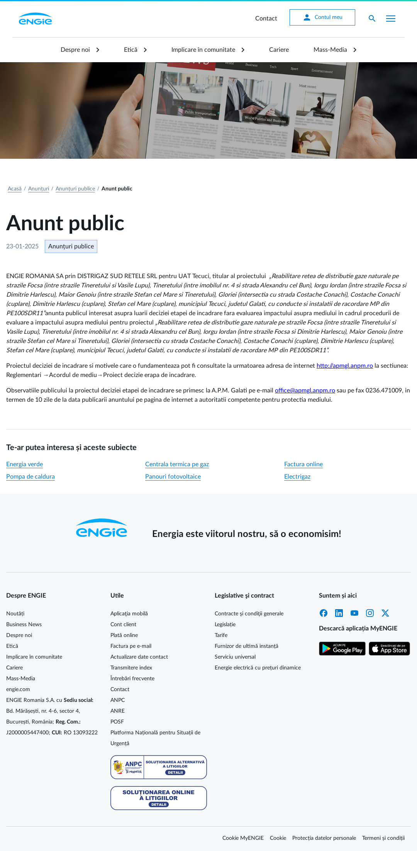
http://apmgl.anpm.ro (345, 366)
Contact (266, 18)
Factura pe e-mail (130, 646)
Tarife (221, 635)
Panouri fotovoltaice (173, 477)
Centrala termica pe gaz (177, 464)
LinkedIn (339, 613)
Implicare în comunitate (203, 50)
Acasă (15, 189)
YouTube (354, 613)
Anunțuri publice (75, 189)
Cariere (279, 50)
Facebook (323, 613)
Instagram (370, 613)
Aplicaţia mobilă (129, 614)
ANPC (117, 700)
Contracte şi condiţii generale (249, 614)
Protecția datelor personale (324, 838)
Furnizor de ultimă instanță (246, 646)
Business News (24, 624)
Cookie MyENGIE (243, 838)
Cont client (123, 624)
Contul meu (322, 17)
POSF (117, 722)
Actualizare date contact (139, 657)
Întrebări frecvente (132, 678)
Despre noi (75, 50)
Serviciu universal (235, 657)
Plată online (124, 635)
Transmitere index (131, 668)
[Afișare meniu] (390, 18)
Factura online (303, 464)
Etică (130, 50)
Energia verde (24, 464)
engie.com (18, 689)
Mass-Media (330, 50)
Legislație (225, 624)
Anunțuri (38, 189)
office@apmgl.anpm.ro (305, 390)
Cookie (278, 838)
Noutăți (15, 614)
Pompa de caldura (30, 477)
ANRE (117, 711)
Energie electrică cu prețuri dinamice (258, 668)
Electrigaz (297, 477)
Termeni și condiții (383, 838)
